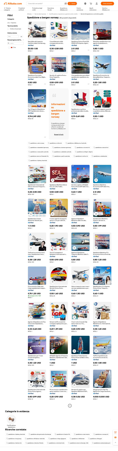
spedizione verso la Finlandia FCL (38, 156)
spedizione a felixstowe (77, 438)
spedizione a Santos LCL (14, 443)
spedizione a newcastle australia (38, 152)
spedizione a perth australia (61, 156)
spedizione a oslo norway (36, 143)
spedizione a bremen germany (61, 147)
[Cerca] (72, 3)
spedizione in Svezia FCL (62, 434)
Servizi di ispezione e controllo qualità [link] (92, 14)
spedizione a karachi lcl (101, 147)
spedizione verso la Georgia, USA (78, 443)
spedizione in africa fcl (81, 156)
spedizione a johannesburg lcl (101, 443)
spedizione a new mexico (82, 434)
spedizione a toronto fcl (82, 147)
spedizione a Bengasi (95, 438)
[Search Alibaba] (45, 3)
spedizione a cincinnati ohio (55, 443)
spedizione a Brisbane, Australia (35, 438)
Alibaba (29, 14)
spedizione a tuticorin (55, 143)
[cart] (91, 4)
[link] (115, 432)
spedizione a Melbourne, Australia (76, 143)
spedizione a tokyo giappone (57, 438)
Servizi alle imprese (40, 14)
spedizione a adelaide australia (61, 152)
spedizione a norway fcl (100, 434)
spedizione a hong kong (13, 438)
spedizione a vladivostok (99, 156)
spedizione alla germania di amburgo (40, 434)
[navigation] (15, 210)
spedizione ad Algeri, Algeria (84, 152)
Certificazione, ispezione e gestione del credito (63, 14)
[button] (65, 3)
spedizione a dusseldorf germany (38, 147)
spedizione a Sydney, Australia (37, 160)
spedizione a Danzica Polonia (34, 443)
